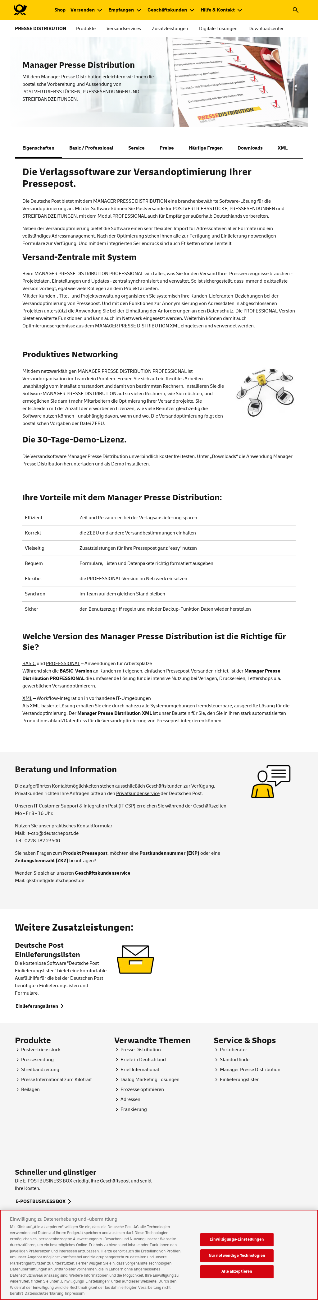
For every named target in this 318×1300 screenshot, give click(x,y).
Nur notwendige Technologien (237, 1269)
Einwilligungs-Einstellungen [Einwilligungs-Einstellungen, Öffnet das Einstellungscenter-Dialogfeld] (237, 1253)
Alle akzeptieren (236, 1286)
